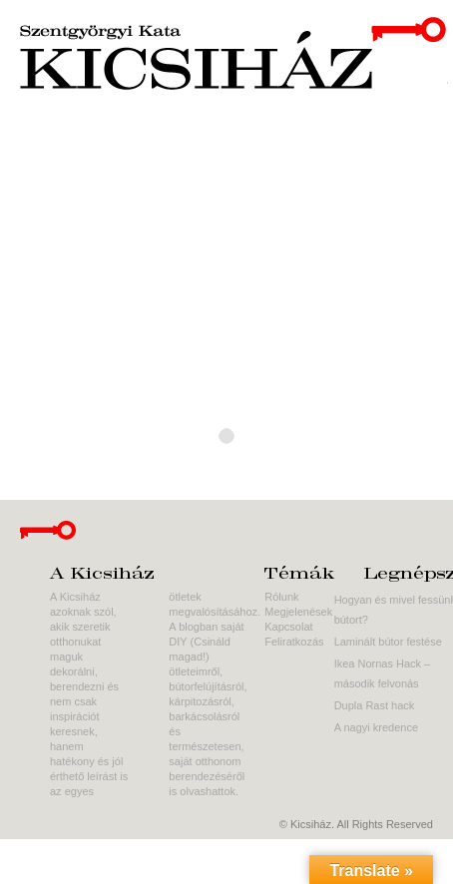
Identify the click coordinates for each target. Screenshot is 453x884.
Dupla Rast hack (374, 705)
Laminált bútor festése (388, 642)
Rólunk (281, 597)
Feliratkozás (293, 642)
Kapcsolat (288, 627)
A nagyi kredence (376, 727)
